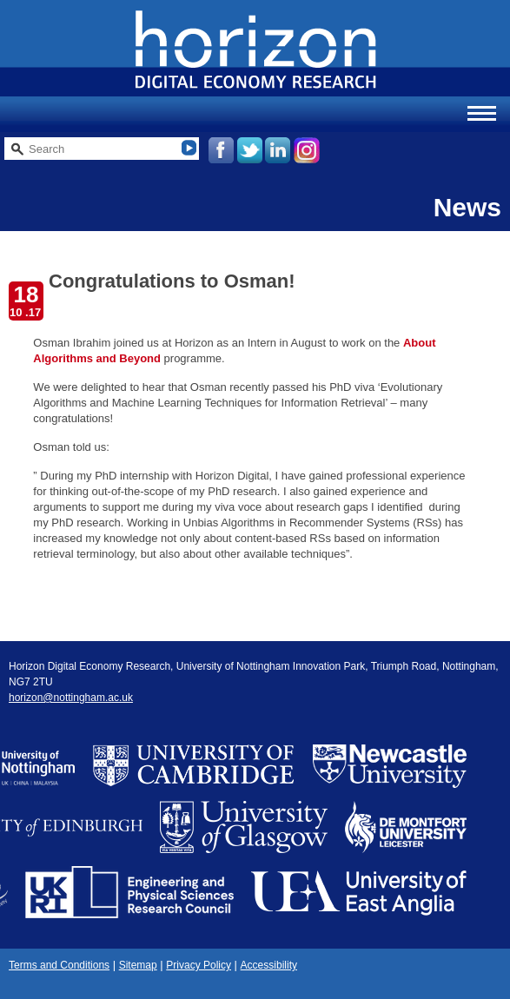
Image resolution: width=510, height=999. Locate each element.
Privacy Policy (198, 965)
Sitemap (138, 965)
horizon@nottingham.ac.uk (71, 697)
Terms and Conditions (59, 965)
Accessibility (269, 965)
